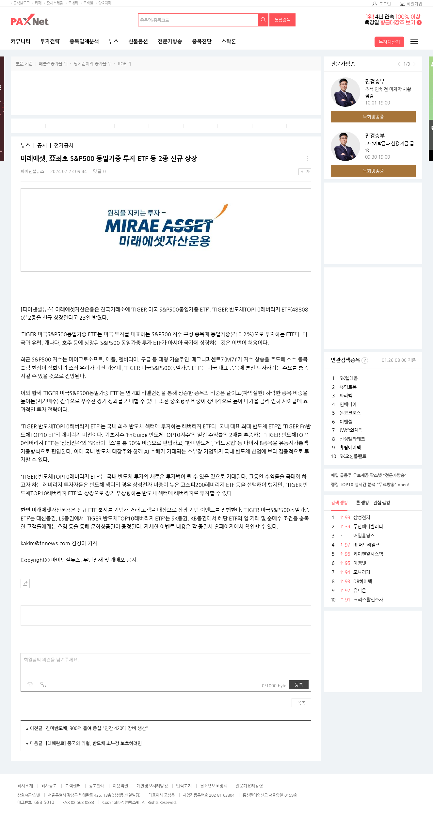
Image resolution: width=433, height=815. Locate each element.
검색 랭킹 (339, 502)
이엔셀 (346, 421)
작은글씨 (301, 171)
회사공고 (49, 785)
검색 (263, 20)
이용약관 (120, 785)
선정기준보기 (364, 360)
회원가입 (414, 4)
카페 (38, 3)
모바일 (88, 3)
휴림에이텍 (350, 447)
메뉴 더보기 (307, 159)
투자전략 (50, 41)
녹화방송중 (373, 116)
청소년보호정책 (213, 785)
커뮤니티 (20, 41)
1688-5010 (43, 802)
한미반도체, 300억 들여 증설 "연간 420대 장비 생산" (97, 728)
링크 (43, 684)
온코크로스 (350, 412)
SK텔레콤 (349, 378)
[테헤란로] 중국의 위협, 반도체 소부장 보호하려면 (94, 743)
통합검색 (282, 19)
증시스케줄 (55, 3)
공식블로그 (21, 3)
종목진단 (202, 41)
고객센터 (73, 785)
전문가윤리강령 (249, 785)
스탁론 (228, 41)
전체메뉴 (414, 41)
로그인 (385, 4)
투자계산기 (389, 41)
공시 (42, 145)
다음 (414, 64)
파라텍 (346, 395)
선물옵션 (138, 41)
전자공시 (63, 145)
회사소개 (25, 785)
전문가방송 (170, 41)
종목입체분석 (84, 41)
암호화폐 (104, 3)
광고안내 (96, 785)
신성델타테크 (352, 438)
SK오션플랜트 (353, 456)
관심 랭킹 (381, 502)
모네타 (73, 3)
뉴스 (114, 41)
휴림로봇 (348, 387)
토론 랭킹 (360, 502)
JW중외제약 (351, 430)
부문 (20, 63)
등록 (299, 684)
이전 (399, 64)
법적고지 (184, 785)
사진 (30, 684)
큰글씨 (308, 171)
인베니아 (348, 404)
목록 (301, 702)
